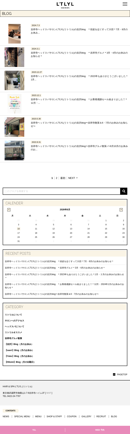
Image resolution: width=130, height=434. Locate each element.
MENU (38, 416)
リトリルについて (13, 314)
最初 (62, 178)
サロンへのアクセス (14, 320)
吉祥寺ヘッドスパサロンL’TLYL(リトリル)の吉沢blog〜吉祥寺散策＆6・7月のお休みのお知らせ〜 (52, 294)
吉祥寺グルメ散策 (13, 338)
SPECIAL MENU (22, 416)
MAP (48, 393)
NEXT (71, 178)
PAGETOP (122, 374)
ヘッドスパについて (14, 326)
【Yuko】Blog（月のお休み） (19, 356)
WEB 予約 (99, 430)
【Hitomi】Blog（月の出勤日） (20, 362)
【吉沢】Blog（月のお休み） (19, 344)
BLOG (114, 416)
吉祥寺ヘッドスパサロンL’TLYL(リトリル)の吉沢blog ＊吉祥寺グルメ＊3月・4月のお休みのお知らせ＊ (55, 268)
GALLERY (86, 416)
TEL (34, 430)
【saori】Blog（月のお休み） (19, 350)
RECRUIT (101, 416)
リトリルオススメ (13, 332)
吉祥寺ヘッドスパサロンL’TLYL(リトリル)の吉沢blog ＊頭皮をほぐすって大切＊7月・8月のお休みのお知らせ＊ (59, 261)
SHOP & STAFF (54, 416)
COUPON (71, 416)
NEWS (6, 416)
